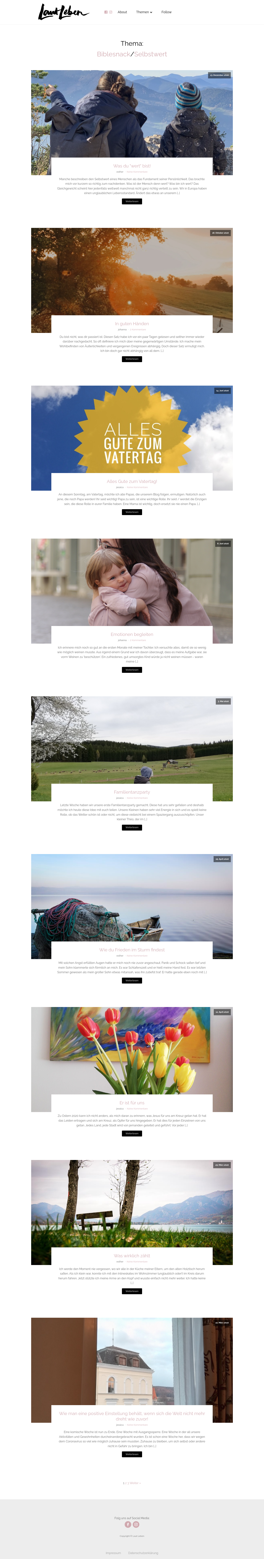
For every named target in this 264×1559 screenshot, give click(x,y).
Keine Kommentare (137, 171)
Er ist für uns (132, 1102)
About (122, 12)
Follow (167, 12)
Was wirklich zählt (132, 1255)
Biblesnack (113, 54)
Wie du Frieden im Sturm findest (132, 949)
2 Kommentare (138, 329)
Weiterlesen (131, 201)
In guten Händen (132, 323)
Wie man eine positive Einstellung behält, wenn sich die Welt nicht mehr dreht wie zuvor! (132, 1416)
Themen (144, 12)
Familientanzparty (132, 792)
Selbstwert (150, 54)
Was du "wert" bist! (132, 166)
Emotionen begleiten (132, 634)
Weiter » (135, 1483)
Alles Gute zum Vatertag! (132, 481)
